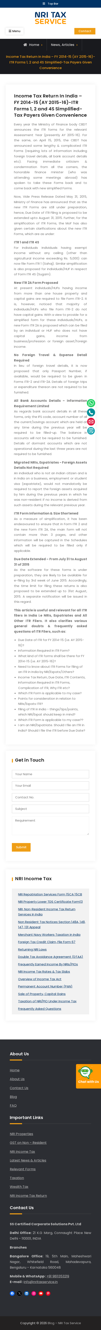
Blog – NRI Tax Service (64, 1323)
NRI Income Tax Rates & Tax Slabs (44, 971)
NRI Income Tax (22, 1151)
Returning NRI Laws (32, 949)
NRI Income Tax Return (28, 1195)
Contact (85, 31)
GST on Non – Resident (28, 1142)
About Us (17, 1079)
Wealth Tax (19, 1186)
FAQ (13, 1105)
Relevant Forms (23, 1169)
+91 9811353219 (58, 1276)
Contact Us (19, 1088)
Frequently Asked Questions (39, 1008)
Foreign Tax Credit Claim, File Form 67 (46, 942)
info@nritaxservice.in (41, 1281)
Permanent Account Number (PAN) (45, 986)
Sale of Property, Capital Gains (42, 994)
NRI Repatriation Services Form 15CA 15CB (50, 894)
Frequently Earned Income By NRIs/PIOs (48, 964)
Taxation (17, 1178)
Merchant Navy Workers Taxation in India (49, 934)
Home (15, 1070)
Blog (13, 1096)
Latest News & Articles (28, 1160)
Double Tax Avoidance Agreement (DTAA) (50, 957)
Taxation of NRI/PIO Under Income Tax (47, 1001)
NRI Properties (21, 1134)
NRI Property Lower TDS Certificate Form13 (50, 901)
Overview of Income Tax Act (39, 979)
